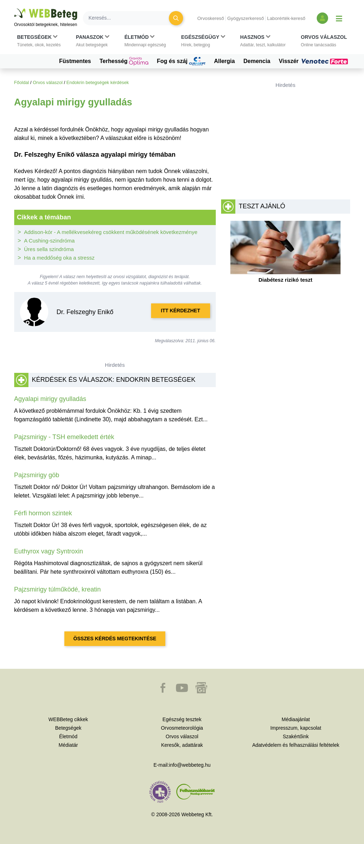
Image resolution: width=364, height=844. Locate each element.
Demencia (257, 61)
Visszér (314, 61)
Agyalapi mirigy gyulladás (50, 398)
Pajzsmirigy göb (36, 475)
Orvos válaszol (48, 82)
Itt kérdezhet (180, 310)
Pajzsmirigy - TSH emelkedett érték (64, 437)
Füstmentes (75, 61)
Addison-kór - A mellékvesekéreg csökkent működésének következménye (111, 232)
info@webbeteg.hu (189, 765)
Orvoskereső (210, 18)
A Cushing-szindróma (49, 241)
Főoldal (21, 82)
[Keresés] (130, 18)
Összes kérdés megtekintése (114, 638)
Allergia (224, 61)
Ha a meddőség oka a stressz (59, 258)
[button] (39, 41)
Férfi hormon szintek (43, 513)
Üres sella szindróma (49, 249)
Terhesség (124, 61)
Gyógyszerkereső (245, 18)
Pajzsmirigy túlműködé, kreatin (57, 589)
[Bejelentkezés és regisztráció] (322, 18)
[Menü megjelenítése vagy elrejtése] (339, 18)
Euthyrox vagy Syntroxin (48, 551)
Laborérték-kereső (286, 18)
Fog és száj (181, 61)
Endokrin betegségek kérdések (97, 82)
